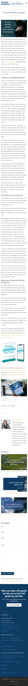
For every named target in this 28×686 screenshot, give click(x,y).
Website (2, 538)
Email (2, 532)
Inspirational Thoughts (14, 9)
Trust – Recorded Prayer (5, 629)
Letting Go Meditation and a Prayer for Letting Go (10, 661)
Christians (3, 400)
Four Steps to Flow (4, 665)
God (7, 400)
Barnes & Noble (18, 372)
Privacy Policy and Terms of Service (8, 672)
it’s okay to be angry (9, 62)
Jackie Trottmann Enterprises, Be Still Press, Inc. (17, 679)
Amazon (10, 372)
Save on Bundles (4, 631)
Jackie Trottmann (13, 15)
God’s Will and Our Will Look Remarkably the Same (14, 471)
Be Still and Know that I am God (7, 624)
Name (2, 526)
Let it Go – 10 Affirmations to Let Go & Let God (10, 627)
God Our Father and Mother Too (14, 493)
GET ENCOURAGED (14, 605)
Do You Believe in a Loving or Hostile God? (14, 514)
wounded (14, 400)
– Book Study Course (9, 649)
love (10, 400)
